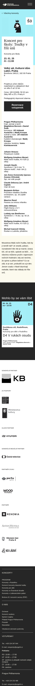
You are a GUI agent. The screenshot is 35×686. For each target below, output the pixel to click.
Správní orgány (7, 617)
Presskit (5, 622)
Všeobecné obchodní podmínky (13, 629)
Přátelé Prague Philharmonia (12, 620)
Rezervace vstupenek (17, 106)
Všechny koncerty (11, 13)
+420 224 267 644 (11, 643)
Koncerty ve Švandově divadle (13, 591)
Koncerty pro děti (8, 588)
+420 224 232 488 (11, 681)
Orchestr (5, 611)
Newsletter (6, 625)
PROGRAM (6, 580)
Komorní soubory (8, 614)
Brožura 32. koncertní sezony (12, 597)
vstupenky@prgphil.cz (15, 647)
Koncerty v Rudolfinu (9, 582)
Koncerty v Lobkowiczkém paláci (14, 593)
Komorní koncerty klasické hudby (14, 585)
